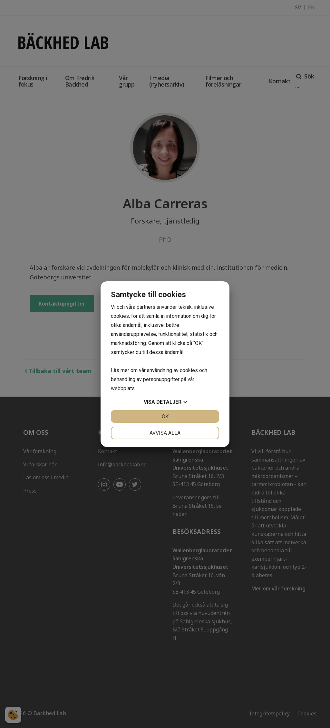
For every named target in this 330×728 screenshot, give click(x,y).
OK (165, 416)
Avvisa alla (165, 433)
